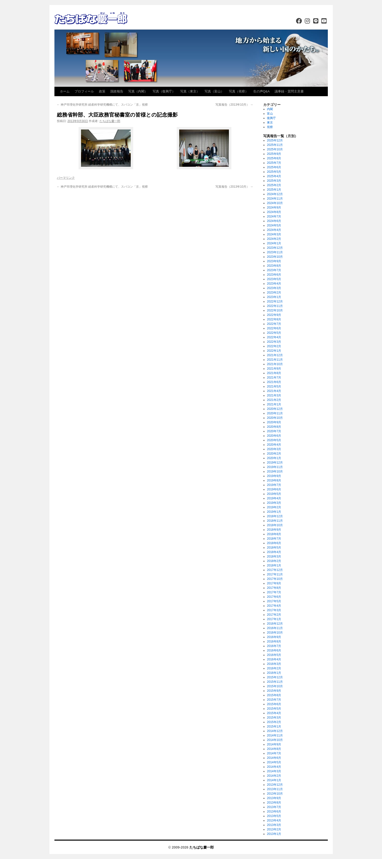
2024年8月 (274, 212)
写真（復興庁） (164, 91)
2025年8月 (274, 158)
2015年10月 (275, 686)
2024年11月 (275, 198)
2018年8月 (274, 534)
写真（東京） (190, 91)
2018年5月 (274, 547)
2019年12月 (275, 462)
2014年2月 (274, 775)
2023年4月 (274, 283)
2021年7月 (274, 377)
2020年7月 (274, 431)
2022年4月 (274, 337)
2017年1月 (274, 619)
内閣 (270, 109)
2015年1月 (274, 726)
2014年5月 (274, 762)
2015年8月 (274, 695)
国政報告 (116, 91)
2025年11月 (275, 145)
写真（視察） (238, 91)
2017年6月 (274, 597)
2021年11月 (275, 359)
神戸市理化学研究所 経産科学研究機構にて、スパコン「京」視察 (102, 104)
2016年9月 (274, 637)
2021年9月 (274, 368)
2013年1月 (274, 834)
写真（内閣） (138, 91)
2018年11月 (275, 520)
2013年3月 (274, 825)
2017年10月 (275, 579)
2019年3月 (274, 503)
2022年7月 (274, 324)
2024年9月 (274, 207)
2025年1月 (274, 189)
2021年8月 (274, 373)
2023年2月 (274, 292)
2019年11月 (275, 467)
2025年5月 (274, 171)
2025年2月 (274, 185)
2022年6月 (274, 328)
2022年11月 (275, 306)
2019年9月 (274, 476)
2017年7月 (274, 592)
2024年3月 (274, 234)
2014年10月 (275, 740)
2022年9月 (274, 315)
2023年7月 (274, 270)
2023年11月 (275, 252)
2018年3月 (274, 556)
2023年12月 (275, 248)
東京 (270, 122)
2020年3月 (274, 449)
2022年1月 (274, 350)
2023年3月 (274, 288)
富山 (270, 113)
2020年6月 (274, 435)
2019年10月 (275, 471)
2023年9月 (274, 261)
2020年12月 (275, 409)
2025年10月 (275, 149)
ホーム (65, 91)
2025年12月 (275, 140)
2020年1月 (274, 458)
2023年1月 (274, 297)
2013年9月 (274, 798)
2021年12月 (275, 355)
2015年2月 (274, 722)
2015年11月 (275, 682)
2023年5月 (274, 279)
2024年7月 (274, 216)
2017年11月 (275, 574)
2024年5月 (274, 225)
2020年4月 (274, 444)
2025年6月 (274, 167)
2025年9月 (274, 154)
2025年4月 (274, 176)
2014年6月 (274, 758)
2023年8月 (274, 265)
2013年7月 (274, 807)
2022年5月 (274, 333)
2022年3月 (274, 342)
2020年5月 (274, 440)
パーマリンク (66, 177)
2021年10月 (275, 364)
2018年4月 (274, 552)
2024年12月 (275, 194)
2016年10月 (275, 632)
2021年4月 (274, 391)
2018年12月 (275, 516)
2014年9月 (274, 744)
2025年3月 (274, 180)
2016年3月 (274, 664)
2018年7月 (274, 538)
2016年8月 (274, 641)
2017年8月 (274, 588)
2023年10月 (275, 256)
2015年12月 (275, 677)
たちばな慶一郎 (109, 121)
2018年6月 (274, 543)
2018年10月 (275, 525)
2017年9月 (274, 583)
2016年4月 (274, 659)
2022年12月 (275, 301)
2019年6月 (274, 489)
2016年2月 (274, 668)
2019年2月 (274, 507)
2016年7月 (274, 646)
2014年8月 (274, 749)
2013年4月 (274, 820)
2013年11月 (275, 789)
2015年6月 (274, 704)
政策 (102, 91)
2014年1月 (274, 780)
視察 (270, 127)
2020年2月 (274, 453)
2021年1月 (274, 404)
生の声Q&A (261, 91)
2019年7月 (274, 485)
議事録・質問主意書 (289, 91)
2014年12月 (275, 731)
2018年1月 (274, 565)
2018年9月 (274, 529)
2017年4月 (274, 605)
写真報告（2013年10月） (234, 104)
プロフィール (84, 91)
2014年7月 (274, 753)
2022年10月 (275, 310)
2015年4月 (274, 713)
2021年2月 (274, 400)
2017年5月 (274, 601)
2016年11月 (275, 628)
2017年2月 (274, 614)
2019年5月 (274, 494)
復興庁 (271, 118)
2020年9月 (274, 422)
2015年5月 (274, 708)
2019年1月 (274, 512)
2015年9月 (274, 690)
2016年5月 (274, 655)
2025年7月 (274, 163)
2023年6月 (274, 274)
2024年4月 (274, 230)
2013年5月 (274, 816)
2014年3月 (274, 771)
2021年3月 (274, 395)
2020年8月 (274, 427)
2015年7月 (274, 699)
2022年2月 (274, 346)
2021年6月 (274, 382)
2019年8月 (274, 480)
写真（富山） (214, 91)
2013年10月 (275, 793)
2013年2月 (274, 829)
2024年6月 (274, 221)
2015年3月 (274, 717)
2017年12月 (275, 570)
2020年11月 (275, 413)
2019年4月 (274, 498)
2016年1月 (274, 673)
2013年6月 (274, 811)
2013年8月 (274, 802)
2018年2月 (274, 561)
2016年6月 (274, 650)
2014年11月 (275, 735)
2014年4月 (274, 767)
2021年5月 (274, 386)
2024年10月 (275, 203)
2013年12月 (275, 784)
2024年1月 (274, 243)
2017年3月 (274, 610)
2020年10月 (275, 418)
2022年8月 (274, 319)
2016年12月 (275, 623)
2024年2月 (274, 239)
